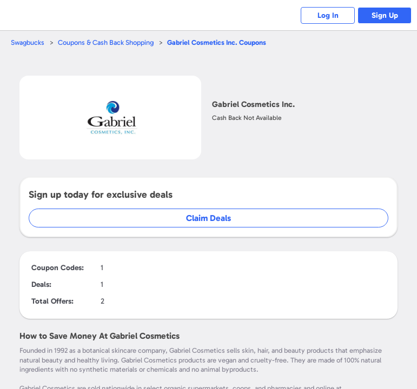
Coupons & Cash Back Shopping (106, 42)
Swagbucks (27, 42)
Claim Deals (208, 218)
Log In (328, 15)
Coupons (216, 42)
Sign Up (385, 15)
